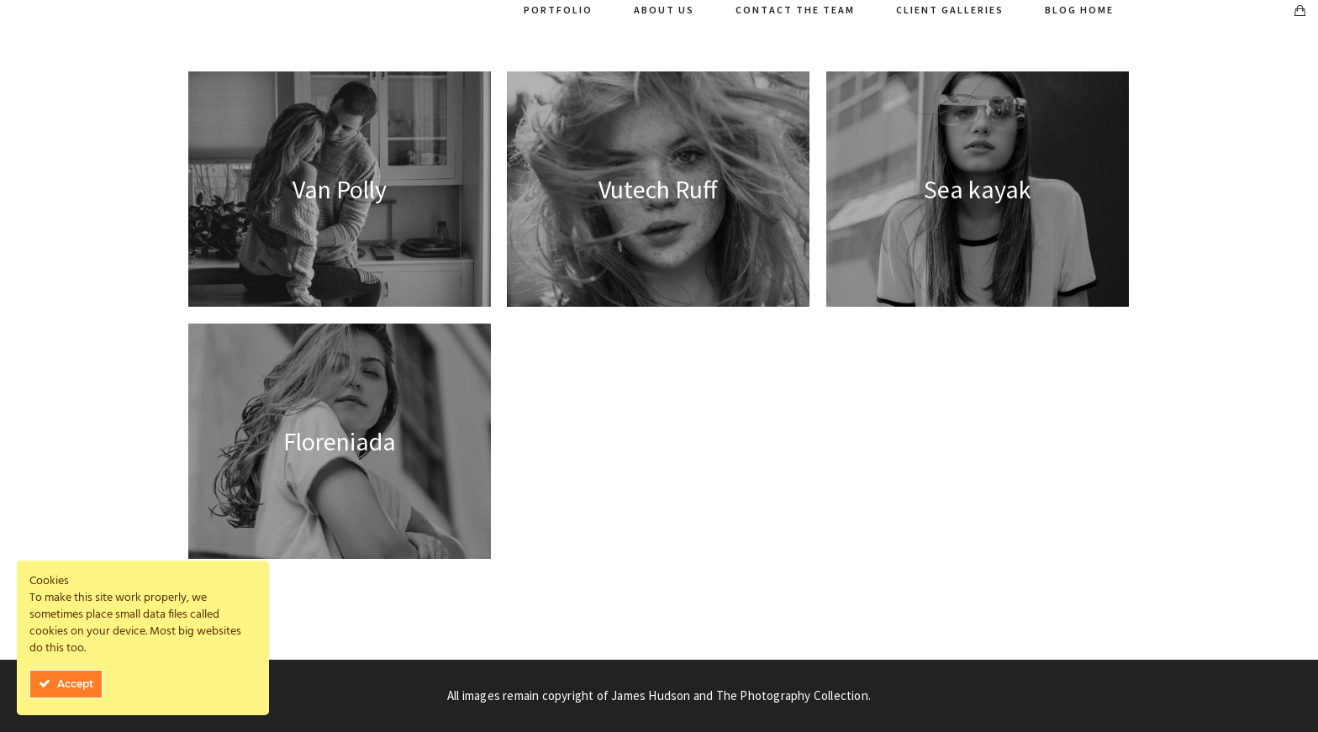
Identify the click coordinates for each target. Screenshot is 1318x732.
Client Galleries (950, 9)
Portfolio (558, 9)
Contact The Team (795, 9)
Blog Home (1079, 9)
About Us (664, 9)
